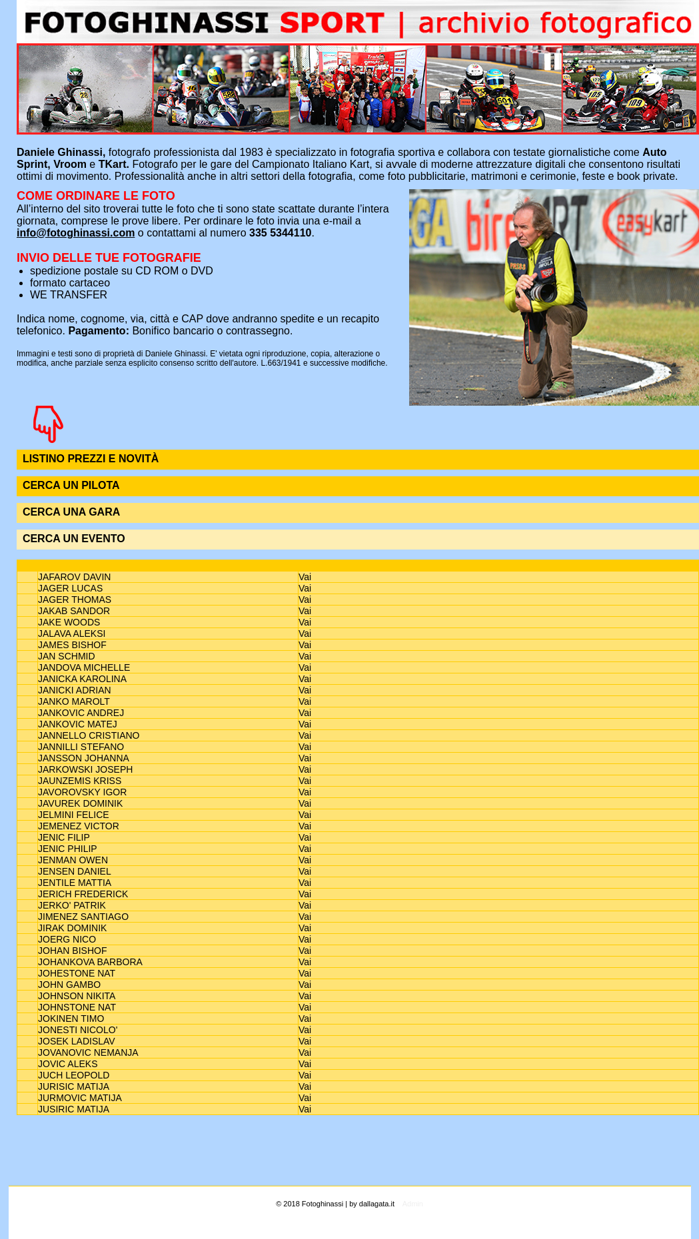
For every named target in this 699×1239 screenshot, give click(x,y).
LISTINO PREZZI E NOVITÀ (91, 458)
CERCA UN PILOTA (71, 485)
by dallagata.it (371, 1204)
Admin (412, 1204)
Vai (305, 577)
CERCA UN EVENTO (74, 538)
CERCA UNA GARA (71, 512)
